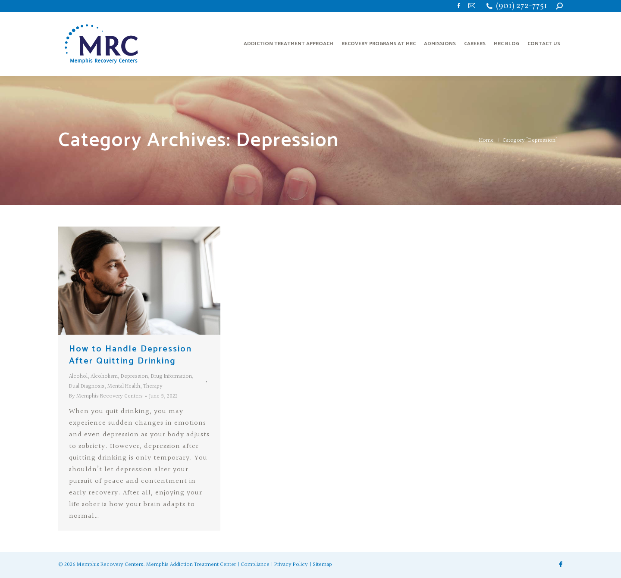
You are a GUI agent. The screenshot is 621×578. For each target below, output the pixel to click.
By (106, 396)
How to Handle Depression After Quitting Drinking (130, 355)
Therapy (153, 386)
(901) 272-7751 (521, 6)
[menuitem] (288, 44)
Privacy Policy (291, 564)
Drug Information (171, 376)
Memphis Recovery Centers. (111, 564)
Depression (134, 376)
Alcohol (78, 376)
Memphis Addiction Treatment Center (191, 564)
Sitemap (322, 564)
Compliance (255, 564)
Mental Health (123, 386)
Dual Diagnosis (86, 386)
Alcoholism (104, 376)
